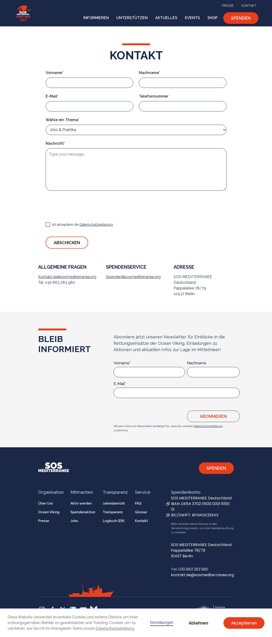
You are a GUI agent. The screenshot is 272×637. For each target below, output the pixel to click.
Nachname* (149, 72)
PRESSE (228, 6)
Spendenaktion (82, 512)
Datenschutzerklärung (208, 426)
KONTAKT (248, 6)
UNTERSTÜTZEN (132, 18)
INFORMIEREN (96, 18)
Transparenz (113, 512)
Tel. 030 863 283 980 (189, 569)
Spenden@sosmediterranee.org (133, 277)
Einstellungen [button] (161, 622)
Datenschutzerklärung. (115, 628)
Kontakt (141, 521)
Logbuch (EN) (113, 521)
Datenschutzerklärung (96, 224)
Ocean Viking (49, 512)
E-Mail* (52, 96)
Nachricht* (55, 143)
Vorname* (54, 72)
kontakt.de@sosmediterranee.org (202, 575)
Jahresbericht (114, 503)
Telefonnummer (153, 96)
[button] (96, 17)
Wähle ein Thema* (62, 120)
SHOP (212, 18)
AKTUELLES (166, 18)
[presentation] (81, 205)
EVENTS (192, 18)
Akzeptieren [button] (244, 623)
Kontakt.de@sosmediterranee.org (67, 277)
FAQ (138, 503)
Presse (43, 521)
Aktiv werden (81, 503)
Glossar (141, 512)
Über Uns (45, 503)
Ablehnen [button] (198, 623)
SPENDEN (241, 18)
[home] (23, 13)
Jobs (74, 521)
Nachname (196, 363)
